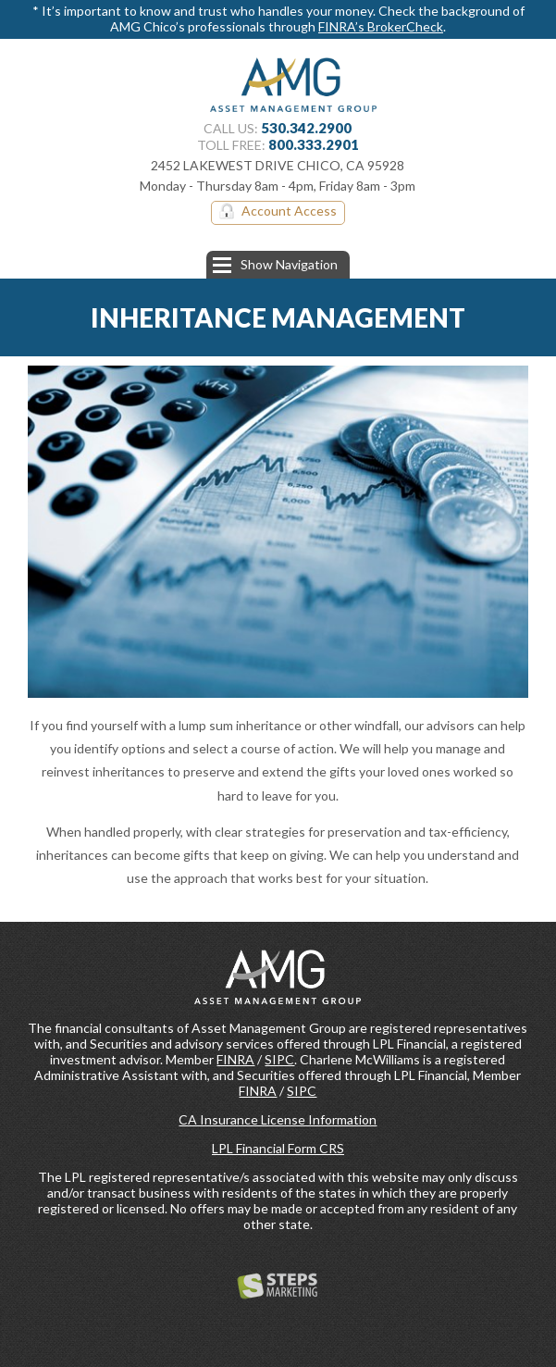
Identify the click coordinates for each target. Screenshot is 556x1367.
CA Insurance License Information (278, 1119)
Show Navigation (276, 264)
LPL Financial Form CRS (278, 1148)
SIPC (279, 1059)
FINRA (235, 1059)
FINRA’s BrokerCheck (380, 26)
